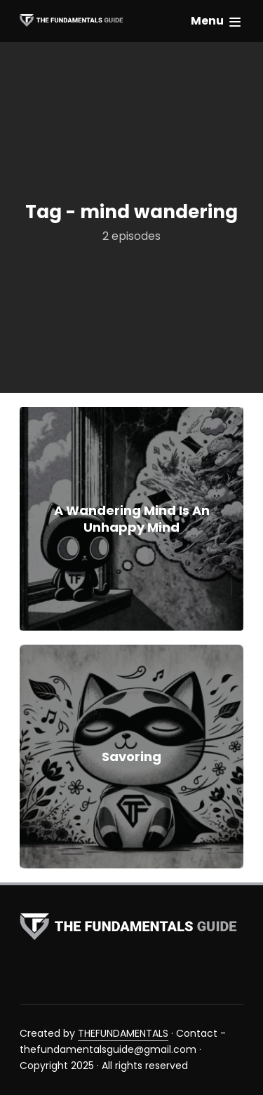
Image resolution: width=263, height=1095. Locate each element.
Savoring (131, 756)
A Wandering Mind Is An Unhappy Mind (132, 518)
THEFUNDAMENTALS (123, 1033)
